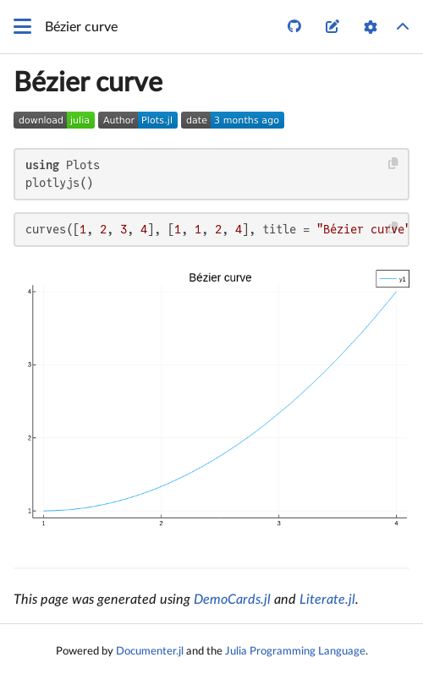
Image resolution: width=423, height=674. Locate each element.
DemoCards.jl (232, 599)
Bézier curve (88, 82)
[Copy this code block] (394, 164)
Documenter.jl (150, 651)
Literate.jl (327, 599)
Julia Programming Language (295, 651)
